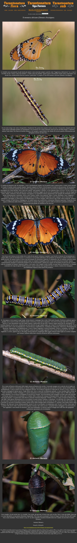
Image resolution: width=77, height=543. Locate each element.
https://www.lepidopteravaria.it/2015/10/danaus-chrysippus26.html (38, 527)
